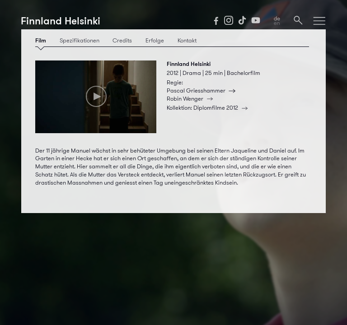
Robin (191, 99)
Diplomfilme (222, 108)
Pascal (203, 91)
